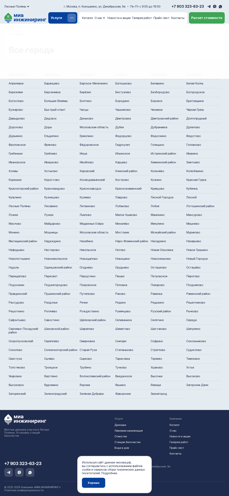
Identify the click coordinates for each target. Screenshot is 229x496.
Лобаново (122, 206)
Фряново (50, 144)
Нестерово (52, 250)
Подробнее (109, 473)
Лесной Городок (162, 197)
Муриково (193, 232)
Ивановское (17, 162)
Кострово (122, 180)
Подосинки (16, 285)
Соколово (15, 350)
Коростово (52, 180)
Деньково (86, 118)
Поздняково (194, 285)
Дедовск (50, 118)
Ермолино (86, 136)
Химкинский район (163, 162)
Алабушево (159, 74)
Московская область (94, 127)
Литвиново (87, 206)
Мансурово (194, 215)
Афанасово (52, 74)
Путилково (87, 293)
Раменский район (198, 293)
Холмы (13, 171)
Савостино (51, 320)
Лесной (191, 197)
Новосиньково (161, 258)
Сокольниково (196, 341)
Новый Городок (197, 258)
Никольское (88, 250)
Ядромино (51, 385)
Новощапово (89, 258)
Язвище (156, 385)
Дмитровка (123, 118)
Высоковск (16, 385)
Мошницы (51, 232)
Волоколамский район (95, 376)
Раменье (156, 293)
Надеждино (52, 241)
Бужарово (16, 109)
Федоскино (158, 136)
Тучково (121, 367)
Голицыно (157, 144)
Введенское (123, 376)
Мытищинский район (23, 241)
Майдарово (52, 223)
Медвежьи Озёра (91, 223)
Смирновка (87, 341)
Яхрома (85, 385)
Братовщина (195, 101)
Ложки (13, 215)
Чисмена (156, 109)
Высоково (193, 376)
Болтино (86, 101)
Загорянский (17, 393)
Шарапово (87, 329)
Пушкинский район (57, 293)
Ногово (120, 250)
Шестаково (159, 329)
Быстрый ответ (54, 109)
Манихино (158, 215)
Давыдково (17, 118)
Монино (14, 232)
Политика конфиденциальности (24, 490)
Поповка (121, 285)
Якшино (120, 385)
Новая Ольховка (162, 250)
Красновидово (54, 188)
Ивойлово (87, 162)
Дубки (119, 127)
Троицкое (51, 367)
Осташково (159, 267)
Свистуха (15, 358)
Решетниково (195, 302)
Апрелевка (16, 83)
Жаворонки (123, 393)
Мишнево (192, 223)
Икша (83, 153)
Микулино (157, 223)
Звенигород (159, 393)
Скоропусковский (21, 341)
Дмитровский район (164, 118)
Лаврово (121, 197)
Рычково (192, 311)
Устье (190, 367)
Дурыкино (16, 136)
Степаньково (124, 350)
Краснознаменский (128, 188)
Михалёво (122, 223)
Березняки (16, 92)
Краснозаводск (90, 188)
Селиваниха (123, 320)
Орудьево (122, 267)
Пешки (119, 276)
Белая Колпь (194, 83)
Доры (48, 127)
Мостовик (122, 232)
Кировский (87, 171)
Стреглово (158, 350)
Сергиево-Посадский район (23, 330)
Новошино (122, 258)
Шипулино (193, 329)
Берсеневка (52, 92)
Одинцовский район (58, 267)
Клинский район (126, 171)
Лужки (48, 215)
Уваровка (15, 376)
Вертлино (51, 376)
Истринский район (163, 153)
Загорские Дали (197, 385)
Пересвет (51, 276)
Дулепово (193, 127)
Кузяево (85, 197)
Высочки (156, 376)
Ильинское (122, 153)
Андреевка (193, 74)
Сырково (86, 358)
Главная (18, 34)
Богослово (16, 101)
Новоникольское (55, 258)
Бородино (122, 101)
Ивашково (51, 162)
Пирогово (193, 276)
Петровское (159, 276)
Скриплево (51, 341)
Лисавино (51, 206)
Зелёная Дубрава (92, 393)
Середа (191, 320)
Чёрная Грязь (195, 109)
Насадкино (158, 241)
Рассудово (16, 302)
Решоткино (16, 311)
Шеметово (122, 329)
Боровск (156, 101)
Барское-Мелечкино (94, 83)
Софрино (157, 341)
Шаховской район (56, 329)
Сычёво (49, 358)
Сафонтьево (17, 320)
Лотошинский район (200, 206)
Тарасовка (122, 358)
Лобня (155, 206)
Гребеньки (16, 153)
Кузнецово (51, 197)
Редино (120, 302)
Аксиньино (87, 74)
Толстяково (17, 367)
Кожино (156, 180)
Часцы (84, 109)
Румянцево (123, 311)
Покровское (88, 285)
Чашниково (123, 109)
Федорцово (123, 136)
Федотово (193, 136)
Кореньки (15, 180)
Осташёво (193, 267)
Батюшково (123, 83)
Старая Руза (88, 350)
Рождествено (89, 311)
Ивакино (192, 153)
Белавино (157, 83)
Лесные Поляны (19, 206)
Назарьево (193, 241)
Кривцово (157, 188)
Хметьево (193, 162)
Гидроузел (122, 144)
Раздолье (51, 302)
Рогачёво (50, 311)
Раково (120, 293)
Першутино (88, 276)
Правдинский (18, 293)
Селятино (157, 320)
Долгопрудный (196, 118)
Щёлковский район (93, 320)
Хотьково (51, 171)
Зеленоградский (55, 393)
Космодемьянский (92, 180)
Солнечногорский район (60, 350)
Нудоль (14, 267)
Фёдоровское (89, 144)
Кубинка (192, 188)
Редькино (157, 302)
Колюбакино (194, 171)
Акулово (121, 74)
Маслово (15, 223)
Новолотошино (19, 258)
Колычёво (157, 171)
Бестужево (123, 92)
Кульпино (15, 197)
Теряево (156, 358)
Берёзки (85, 92)
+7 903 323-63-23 (187, 6)
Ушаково (157, 367)
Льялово (85, 215)
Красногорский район (23, 188)
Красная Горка (196, 180)
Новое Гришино (197, 250)
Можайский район (163, 232)
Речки (84, 302)
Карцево (121, 162)
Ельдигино (51, 136)
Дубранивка (159, 127)
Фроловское (17, 144)
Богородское (195, 92)
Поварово (158, 285)
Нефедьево (16, 250)
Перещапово (17, 276)
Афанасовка (17, 74)
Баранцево (51, 83)
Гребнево (50, 153)
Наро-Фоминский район (131, 241)
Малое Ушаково (126, 215)
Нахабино (86, 241)
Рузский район (161, 311)
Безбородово (160, 92)
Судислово (194, 350)
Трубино (85, 367)
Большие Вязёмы (56, 101)
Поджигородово (55, 285)
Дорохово (16, 127)
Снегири (120, 341)
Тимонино (193, 358)
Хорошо (93, 483)
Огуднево (86, 267)
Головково (193, 144)
